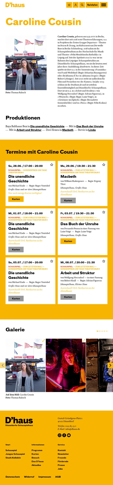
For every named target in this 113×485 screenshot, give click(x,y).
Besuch (35, 458)
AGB (58, 477)
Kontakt (62, 450)
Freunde (62, 458)
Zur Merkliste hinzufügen (51, 164)
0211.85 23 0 (70, 426)
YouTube (69, 435)
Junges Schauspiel (15, 454)
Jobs (60, 469)
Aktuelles (36, 465)
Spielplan (92, 5)
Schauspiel (11, 450)
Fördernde (63, 462)
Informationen (38, 445)
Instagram (59, 435)
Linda (92, 130)
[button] (69, 5)
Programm (37, 450)
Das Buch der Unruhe (90, 126)
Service (61, 445)
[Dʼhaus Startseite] (15, 5)
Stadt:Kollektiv (13, 458)
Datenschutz (13, 477)
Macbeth (67, 130)
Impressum (44, 477)
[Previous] (3, 365)
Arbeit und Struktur (29, 130)
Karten (16, 199)
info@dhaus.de (72, 429)
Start (8, 445)
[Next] (110, 365)
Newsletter (63, 454)
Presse (61, 465)
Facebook (64, 435)
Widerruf (29, 477)
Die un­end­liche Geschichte (47, 126)
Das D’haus (38, 462)
